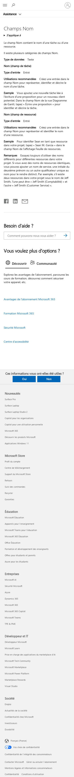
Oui (24, 379)
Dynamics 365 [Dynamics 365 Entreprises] (11, 598)
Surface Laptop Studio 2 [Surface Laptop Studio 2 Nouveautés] (16, 411)
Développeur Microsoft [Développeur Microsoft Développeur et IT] (16, 641)
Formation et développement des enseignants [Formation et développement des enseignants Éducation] (27, 548)
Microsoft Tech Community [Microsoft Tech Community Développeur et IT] (17, 660)
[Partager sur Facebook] (6, 200)
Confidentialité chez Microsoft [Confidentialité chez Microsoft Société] (19, 716)
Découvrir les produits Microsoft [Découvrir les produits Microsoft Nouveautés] (20, 437)
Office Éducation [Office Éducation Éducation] (12, 542)
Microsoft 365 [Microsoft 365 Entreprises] (11, 604)
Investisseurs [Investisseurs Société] (11, 723)
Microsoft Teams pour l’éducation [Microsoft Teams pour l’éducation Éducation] (21, 530)
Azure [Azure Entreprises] (7, 592)
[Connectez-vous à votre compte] (67, 5)
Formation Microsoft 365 (19, 313)
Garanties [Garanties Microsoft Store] (9, 499)
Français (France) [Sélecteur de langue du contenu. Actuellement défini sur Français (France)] (19, 740)
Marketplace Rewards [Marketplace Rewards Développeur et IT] (15, 679)
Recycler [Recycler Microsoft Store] (9, 493)
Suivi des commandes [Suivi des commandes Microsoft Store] (15, 486)
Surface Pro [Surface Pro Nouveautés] (10, 399)
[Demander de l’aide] (13, 5)
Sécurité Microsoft (14, 327)
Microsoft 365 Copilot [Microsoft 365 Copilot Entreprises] (15, 611)
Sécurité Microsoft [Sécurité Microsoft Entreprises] (13, 586)
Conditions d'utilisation (33, 774)
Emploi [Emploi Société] (8, 704)
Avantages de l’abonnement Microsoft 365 (29, 299)
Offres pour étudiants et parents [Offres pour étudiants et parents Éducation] (20, 555)
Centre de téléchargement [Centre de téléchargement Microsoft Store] (17, 467)
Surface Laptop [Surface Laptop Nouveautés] (12, 405)
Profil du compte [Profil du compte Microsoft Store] (12, 461)
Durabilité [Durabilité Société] (9, 729)
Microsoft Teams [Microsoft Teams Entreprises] (13, 617)
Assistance (10, 14)
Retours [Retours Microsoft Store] (8, 480)
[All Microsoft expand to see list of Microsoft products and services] (5, 5)
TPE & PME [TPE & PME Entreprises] (10, 623)
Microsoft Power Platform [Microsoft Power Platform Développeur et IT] (17, 673)
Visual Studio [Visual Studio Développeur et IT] (11, 686)
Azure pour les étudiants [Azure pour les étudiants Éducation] (16, 561)
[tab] (17, 263)
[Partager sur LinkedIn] (13, 200)
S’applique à (14, 35)
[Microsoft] (36, 3)
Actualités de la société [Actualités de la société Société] (16, 710)
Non (49, 379)
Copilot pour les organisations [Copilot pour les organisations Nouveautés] (19, 418)
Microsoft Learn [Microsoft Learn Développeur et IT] (12, 648)
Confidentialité (12, 774)
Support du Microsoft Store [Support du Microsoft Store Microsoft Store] (18, 474)
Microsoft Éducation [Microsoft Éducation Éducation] (14, 517)
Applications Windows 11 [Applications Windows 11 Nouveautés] (17, 443)
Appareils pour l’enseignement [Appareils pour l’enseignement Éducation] (19, 523)
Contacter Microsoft (14, 761)
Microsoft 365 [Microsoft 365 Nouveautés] (11, 430)
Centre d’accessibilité (16, 341)
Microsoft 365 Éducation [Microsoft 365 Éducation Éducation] (16, 536)
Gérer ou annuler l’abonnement (41, 761)
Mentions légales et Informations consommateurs (28, 768)
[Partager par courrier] (23, 200)
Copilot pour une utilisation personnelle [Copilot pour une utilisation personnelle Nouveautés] (24, 424)
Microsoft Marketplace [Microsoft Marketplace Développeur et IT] (15, 667)
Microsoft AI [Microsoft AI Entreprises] (10, 579)
